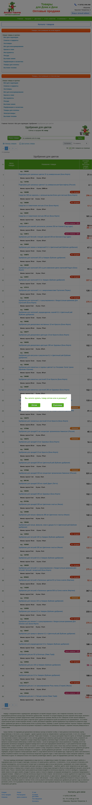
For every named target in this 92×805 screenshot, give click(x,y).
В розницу (57, 405)
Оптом (34, 405)
